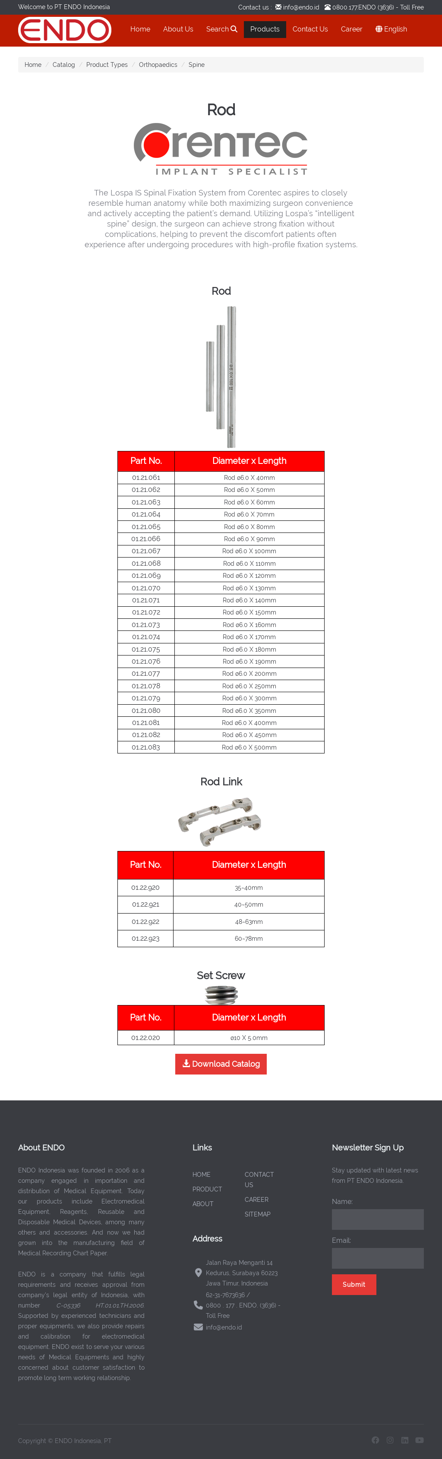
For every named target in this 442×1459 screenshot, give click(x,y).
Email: (341, 1240)
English (391, 29)
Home (140, 29)
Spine (197, 64)
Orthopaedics (158, 64)
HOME (202, 1174)
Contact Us (310, 29)
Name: (342, 1201)
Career (352, 29)
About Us (178, 29)
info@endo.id (300, 7)
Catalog (64, 64)
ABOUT (203, 1204)
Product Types (107, 64)
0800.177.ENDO (354, 7)
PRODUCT (207, 1189)
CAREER (256, 1199)
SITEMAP (258, 1214)
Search (221, 29)
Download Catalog (221, 1063)
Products (265, 29)
